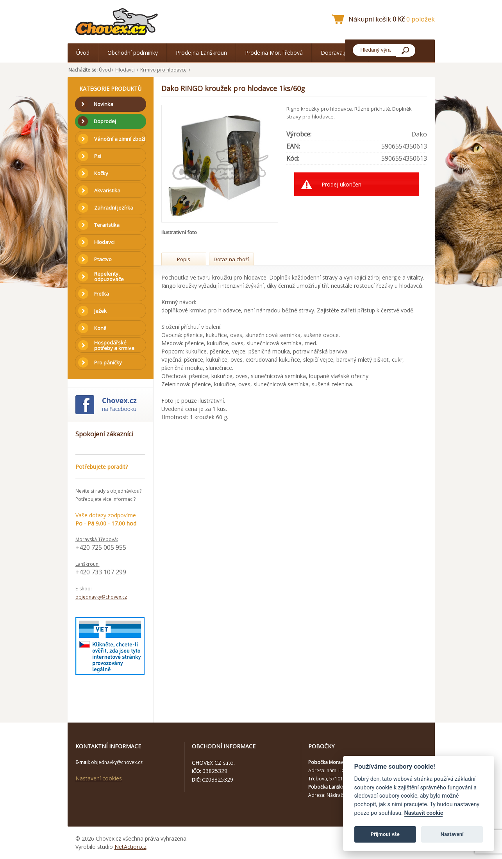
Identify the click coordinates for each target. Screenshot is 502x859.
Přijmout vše (385, 834)
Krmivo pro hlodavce (163, 69)
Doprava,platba (340, 52)
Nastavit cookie (423, 813)
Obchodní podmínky (132, 52)
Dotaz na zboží (231, 259)
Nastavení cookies (98, 778)
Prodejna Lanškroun (201, 52)
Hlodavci (125, 69)
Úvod (82, 52)
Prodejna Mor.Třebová (274, 52)
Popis (183, 259)
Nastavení (452, 834)
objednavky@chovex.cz (101, 597)
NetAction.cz (130, 846)
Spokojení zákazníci (104, 434)
